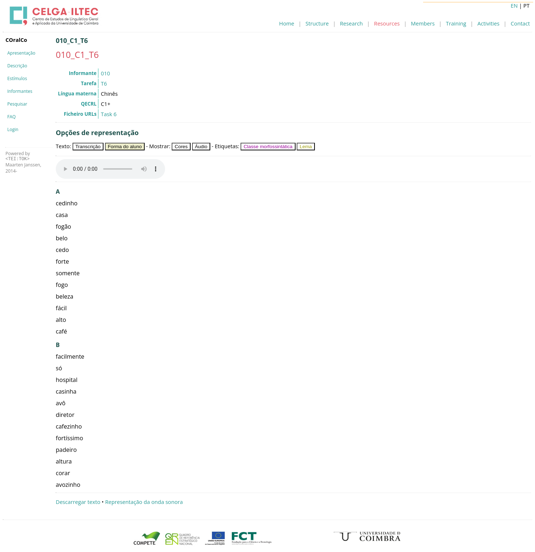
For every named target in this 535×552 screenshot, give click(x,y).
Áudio (201, 146)
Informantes (19, 91)
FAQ (11, 117)
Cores (181, 146)
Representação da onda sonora (144, 501)
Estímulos (17, 78)
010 (105, 73)
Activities (488, 23)
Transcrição (88, 146)
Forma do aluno (125, 146)
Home (286, 23)
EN (514, 5)
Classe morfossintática (267, 146)
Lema (306, 146)
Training (456, 23)
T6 (104, 83)
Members (423, 23)
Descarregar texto (78, 501)
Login (12, 129)
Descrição (17, 66)
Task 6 (109, 114)
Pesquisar (17, 104)
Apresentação (21, 53)
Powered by (17, 156)
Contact (520, 23)
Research (351, 23)
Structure (317, 23)
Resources (386, 23)
